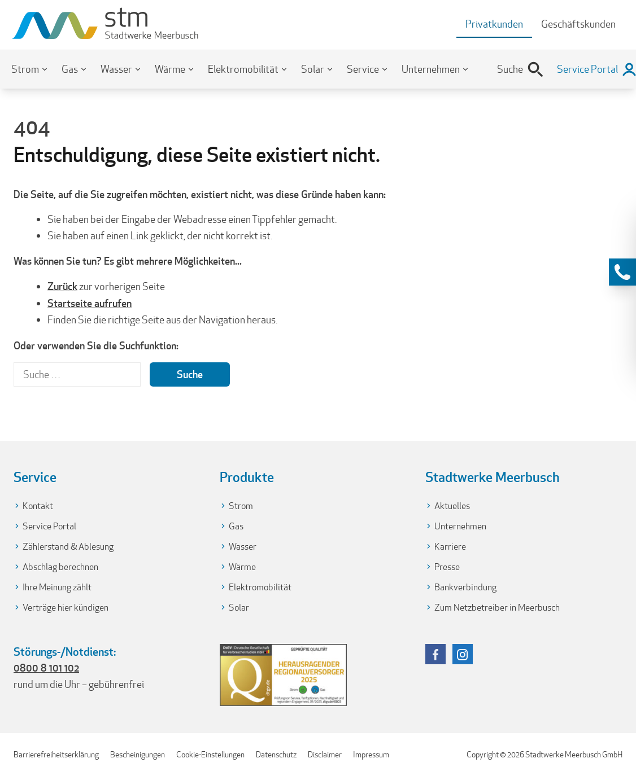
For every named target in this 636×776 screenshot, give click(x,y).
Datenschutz (276, 754)
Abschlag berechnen (60, 567)
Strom (25, 69)
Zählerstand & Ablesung (68, 547)
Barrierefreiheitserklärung (56, 754)
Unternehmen (431, 69)
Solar (312, 69)
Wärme (170, 69)
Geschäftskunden (578, 23)
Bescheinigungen (137, 754)
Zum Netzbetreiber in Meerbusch (497, 607)
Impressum (371, 754)
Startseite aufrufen (89, 303)
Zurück (62, 286)
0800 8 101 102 (46, 667)
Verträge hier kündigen (65, 607)
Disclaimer (325, 754)
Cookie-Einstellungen (210, 754)
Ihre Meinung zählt (57, 587)
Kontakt (38, 506)
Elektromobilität (243, 69)
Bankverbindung (465, 587)
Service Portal (49, 526)
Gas (70, 69)
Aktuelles (452, 506)
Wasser (116, 69)
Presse (447, 567)
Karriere (450, 547)
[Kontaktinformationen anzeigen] (622, 272)
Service (363, 69)
